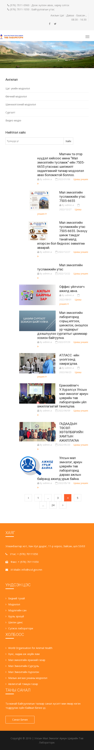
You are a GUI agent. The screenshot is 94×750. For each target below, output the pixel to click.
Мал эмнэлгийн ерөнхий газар (25, 660)
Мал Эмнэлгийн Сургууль (22, 666)
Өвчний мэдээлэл (16, 96)
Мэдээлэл (12, 604)
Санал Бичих (20, 719)
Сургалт (10, 112)
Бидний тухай (15, 598)
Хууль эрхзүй (14, 616)
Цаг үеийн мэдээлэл (17, 88)
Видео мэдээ (13, 120)
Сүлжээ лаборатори (19, 628)
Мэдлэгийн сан (15, 610)
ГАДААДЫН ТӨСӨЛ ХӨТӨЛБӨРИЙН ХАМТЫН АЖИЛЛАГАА (71, 432)
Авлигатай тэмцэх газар (21, 684)
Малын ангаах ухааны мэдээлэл (26, 678)
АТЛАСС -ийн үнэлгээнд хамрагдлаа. (69, 359)
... (48, 498)
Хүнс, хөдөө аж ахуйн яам (22, 654)
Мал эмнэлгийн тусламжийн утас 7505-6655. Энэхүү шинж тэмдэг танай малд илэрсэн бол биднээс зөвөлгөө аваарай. (62, 235)
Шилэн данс (14, 622)
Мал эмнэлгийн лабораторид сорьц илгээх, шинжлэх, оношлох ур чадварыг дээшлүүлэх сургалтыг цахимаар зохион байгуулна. (62, 325)
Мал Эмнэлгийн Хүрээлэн (22, 672)
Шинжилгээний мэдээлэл (20, 104)
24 (52, 505)
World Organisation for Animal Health (28, 648)
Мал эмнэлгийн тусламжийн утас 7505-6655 (72, 196)
